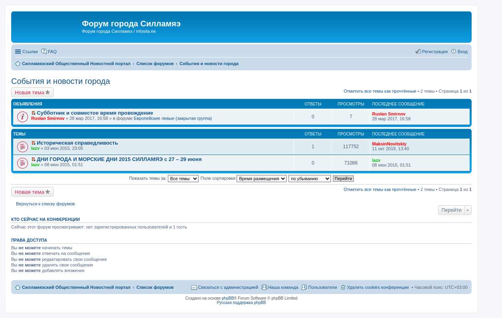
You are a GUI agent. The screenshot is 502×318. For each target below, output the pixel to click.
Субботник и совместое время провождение (95, 113)
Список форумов (154, 287)
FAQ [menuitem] (52, 51)
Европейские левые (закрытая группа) (173, 118)
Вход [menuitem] (463, 51)
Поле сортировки (244, 178)
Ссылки (30, 51)
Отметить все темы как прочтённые (380, 91)
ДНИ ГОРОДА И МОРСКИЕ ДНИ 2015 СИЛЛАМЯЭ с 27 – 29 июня (119, 159)
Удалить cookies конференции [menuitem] (378, 287)
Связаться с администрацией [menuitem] (228, 287)
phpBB (228, 298)
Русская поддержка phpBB (241, 302)
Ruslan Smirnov (48, 118)
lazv (35, 148)
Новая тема (29, 92)
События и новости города (60, 81)
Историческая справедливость (77, 143)
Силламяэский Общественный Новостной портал (76, 287)
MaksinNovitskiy (389, 143)
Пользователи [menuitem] (322, 287)
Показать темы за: (164, 178)
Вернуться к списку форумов (45, 203)
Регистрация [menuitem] (435, 51)
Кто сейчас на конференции (45, 219)
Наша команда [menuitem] (283, 287)
